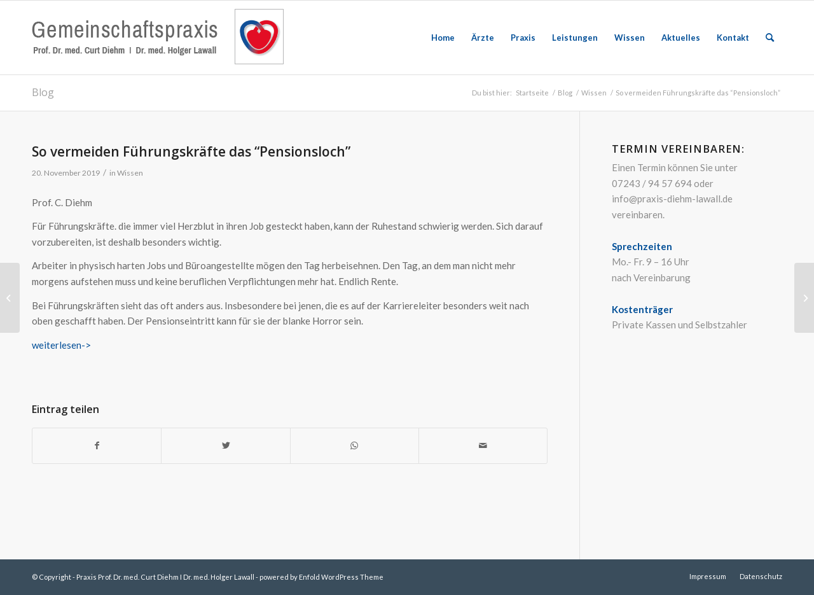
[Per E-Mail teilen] (483, 445)
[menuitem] (443, 37)
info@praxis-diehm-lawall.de (672, 198)
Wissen (130, 173)
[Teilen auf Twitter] (225, 445)
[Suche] (769, 37)
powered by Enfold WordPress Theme (321, 577)
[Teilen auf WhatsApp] (354, 445)
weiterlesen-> (61, 345)
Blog (43, 92)
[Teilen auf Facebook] (96, 445)
